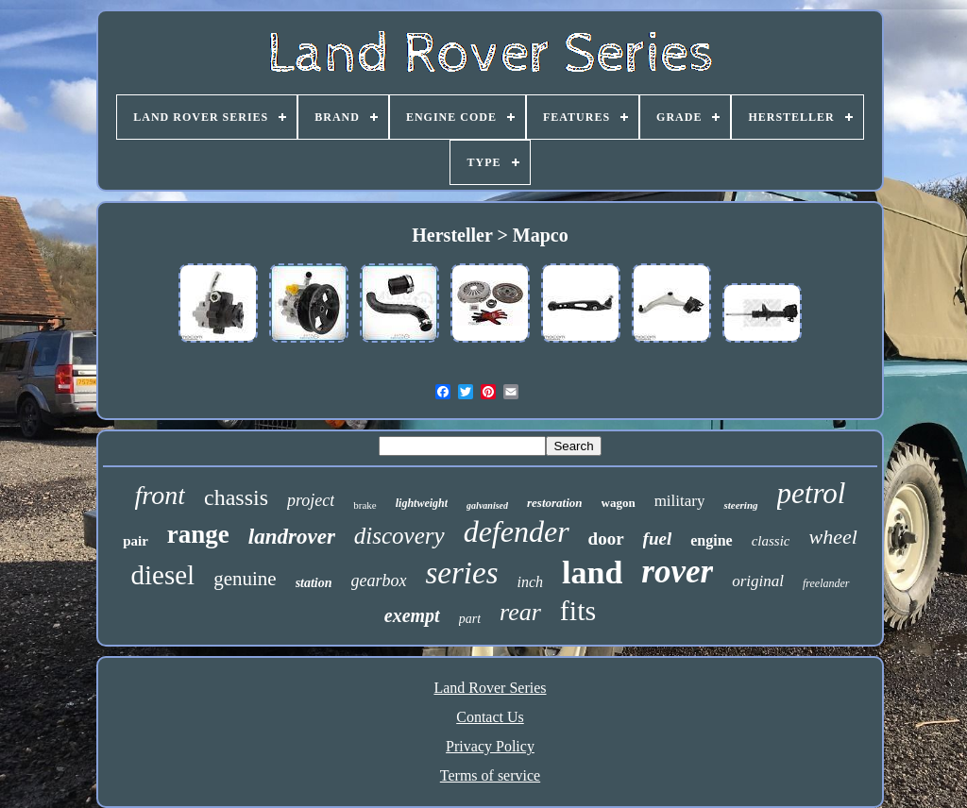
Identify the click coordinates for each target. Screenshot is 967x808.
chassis (236, 497)
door (606, 538)
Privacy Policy (490, 746)
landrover (291, 536)
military (679, 501)
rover (677, 571)
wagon (619, 503)
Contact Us (490, 717)
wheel (832, 536)
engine (711, 540)
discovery (399, 535)
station (314, 583)
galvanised (487, 505)
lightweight (422, 503)
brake (364, 505)
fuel (657, 538)
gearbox (379, 580)
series (462, 573)
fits (578, 610)
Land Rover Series (489, 688)
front (160, 495)
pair (135, 540)
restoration (555, 503)
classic (771, 540)
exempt (412, 615)
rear (520, 612)
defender (516, 531)
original (758, 581)
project (310, 500)
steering (740, 505)
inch (530, 582)
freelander (826, 583)
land (592, 572)
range (198, 534)
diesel (163, 575)
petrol (811, 493)
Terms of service (490, 775)
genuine (244, 578)
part (470, 619)
